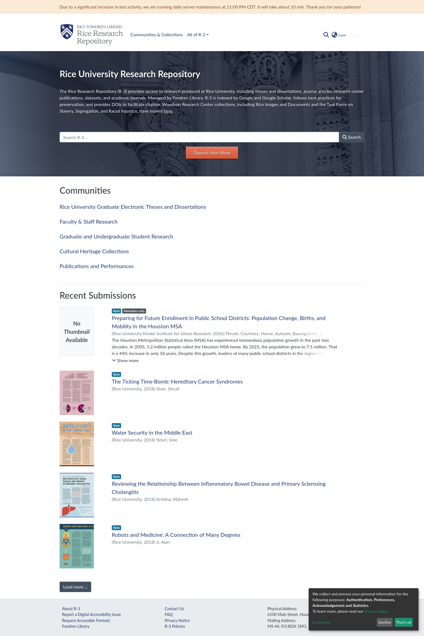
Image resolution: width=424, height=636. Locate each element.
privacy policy (375, 611)
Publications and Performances (97, 266)
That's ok (403, 622)
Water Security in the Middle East (152, 432)
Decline (384, 622)
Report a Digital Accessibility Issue (91, 614)
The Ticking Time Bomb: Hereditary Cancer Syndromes (177, 381)
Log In (354, 34)
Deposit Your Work (212, 152)
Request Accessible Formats (86, 620)
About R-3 (71, 608)
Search (351, 137)
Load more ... (75, 586)
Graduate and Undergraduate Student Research (116, 236)
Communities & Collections (156, 34)
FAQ (168, 614)
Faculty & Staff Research (89, 221)
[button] (338, 34)
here (168, 110)
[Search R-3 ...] (199, 137)
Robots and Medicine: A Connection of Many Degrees (176, 534)
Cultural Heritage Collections (94, 251)
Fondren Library (76, 626)
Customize (321, 622)
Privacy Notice (177, 620)
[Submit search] (326, 34)
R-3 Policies (175, 626)
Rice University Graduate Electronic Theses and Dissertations (133, 206)
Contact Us (174, 608)
